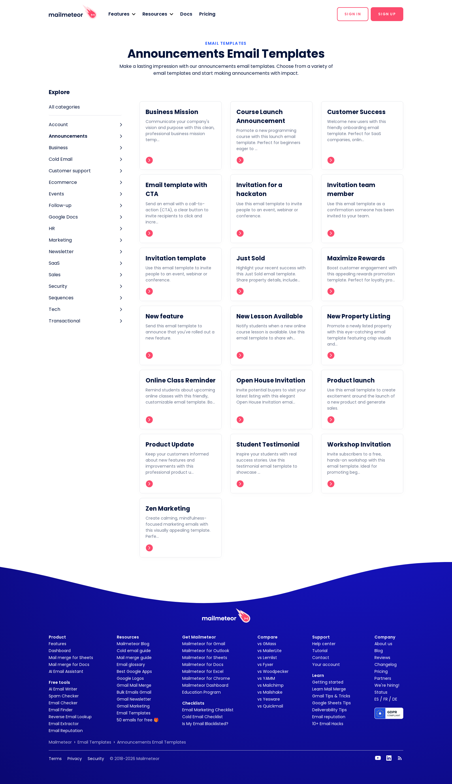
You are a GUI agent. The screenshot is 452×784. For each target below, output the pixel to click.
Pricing (207, 14)
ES (376, 699)
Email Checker (63, 703)
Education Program (201, 692)
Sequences (61, 297)
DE (394, 699)
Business (58, 147)
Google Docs (63, 217)
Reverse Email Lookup (70, 717)
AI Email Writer (63, 689)
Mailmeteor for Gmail (203, 644)
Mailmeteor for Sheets (204, 657)
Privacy (74, 758)
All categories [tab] (64, 107)
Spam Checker (64, 696)
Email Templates (133, 713)
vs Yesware (268, 699)
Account (58, 124)
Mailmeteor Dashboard (205, 685)
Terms (55, 758)
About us (383, 644)
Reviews (382, 657)
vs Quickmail (270, 706)
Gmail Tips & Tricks (331, 696)
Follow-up (60, 205)
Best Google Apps (134, 671)
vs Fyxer (265, 664)
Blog (378, 651)
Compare (267, 637)
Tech (54, 309)
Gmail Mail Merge (134, 685)
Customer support (70, 170)
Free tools (59, 682)
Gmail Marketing (133, 706)
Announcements (68, 136)
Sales (55, 274)
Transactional (64, 321)
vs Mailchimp (270, 685)
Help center (324, 644)
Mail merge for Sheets (71, 657)
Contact (320, 657)
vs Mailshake (269, 692)
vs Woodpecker (273, 671)
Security (58, 286)
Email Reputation (66, 730)
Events (56, 194)
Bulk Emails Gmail (134, 692)
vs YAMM (266, 678)
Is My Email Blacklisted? (205, 724)
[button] (121, 14)
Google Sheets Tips (331, 703)
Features (57, 644)
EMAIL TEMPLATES (225, 43)
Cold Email (60, 159)
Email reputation (328, 717)
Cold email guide (134, 651)
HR (52, 228)
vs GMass (266, 644)
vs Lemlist (267, 657)
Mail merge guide (134, 657)
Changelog (385, 664)
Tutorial (319, 651)
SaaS (54, 263)
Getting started (327, 682)
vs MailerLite (269, 651)
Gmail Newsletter (134, 699)
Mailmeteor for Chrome (206, 678)
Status (380, 692)
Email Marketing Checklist (207, 710)
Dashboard (60, 651)
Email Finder (61, 710)
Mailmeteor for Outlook (205, 651)
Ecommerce (63, 182)
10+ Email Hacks (327, 724)
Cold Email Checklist (202, 717)
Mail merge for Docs (69, 664)
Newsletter (61, 251)
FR (385, 699)
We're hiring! (386, 685)
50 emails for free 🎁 (138, 720)
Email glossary (131, 664)
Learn (318, 675)
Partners (382, 678)
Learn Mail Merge (329, 689)
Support (321, 637)
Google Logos (130, 678)
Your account (326, 664)
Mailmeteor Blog (133, 644)
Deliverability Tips (329, 710)
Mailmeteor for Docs (202, 664)
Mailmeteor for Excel (202, 671)
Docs (186, 14)
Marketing (60, 240)
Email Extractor (64, 724)
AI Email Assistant (66, 671)
